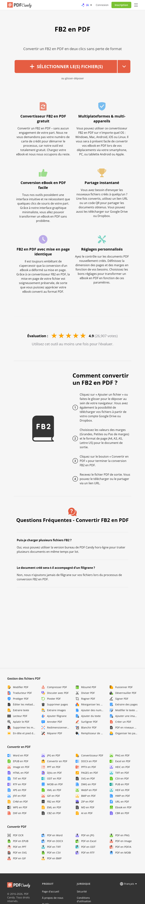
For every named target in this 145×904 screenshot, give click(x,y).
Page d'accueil (50, 891)
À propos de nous (52, 897)
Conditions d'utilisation (84, 899)
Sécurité (82, 891)
